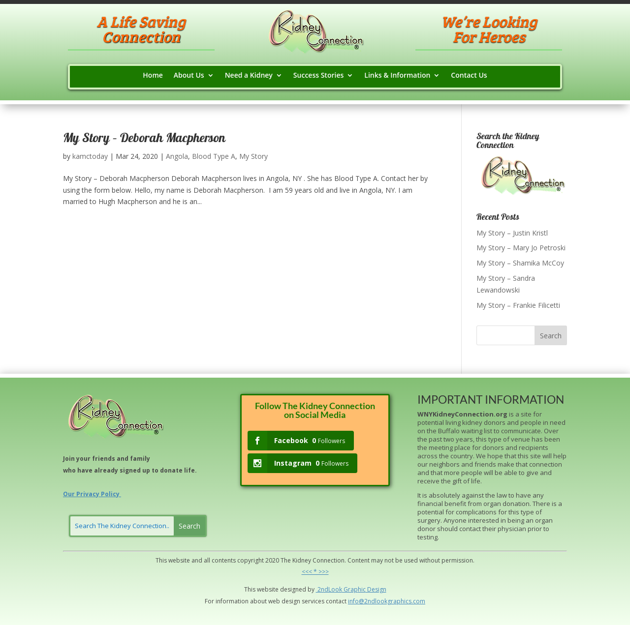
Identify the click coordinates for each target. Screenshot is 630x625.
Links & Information (397, 76)
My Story (253, 156)
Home (153, 76)
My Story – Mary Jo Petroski (521, 247)
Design (376, 589)
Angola (177, 156)
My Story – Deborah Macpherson (144, 139)
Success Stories (318, 76)
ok (338, 589)
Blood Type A (213, 156)
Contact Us (469, 76)
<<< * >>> (315, 571)
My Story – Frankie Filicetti (518, 305)
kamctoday (90, 156)
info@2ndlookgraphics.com (386, 601)
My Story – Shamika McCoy (520, 263)
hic (362, 589)
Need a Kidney (249, 76)
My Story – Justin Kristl (512, 233)
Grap (350, 589)
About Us (189, 76)
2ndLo (325, 589)
